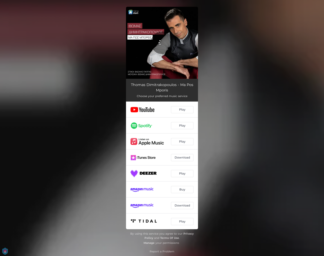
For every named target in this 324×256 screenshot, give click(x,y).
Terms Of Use (169, 238)
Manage (149, 243)
